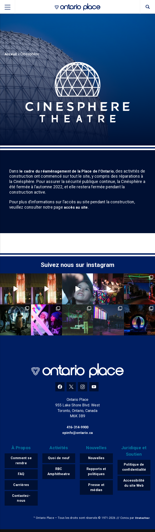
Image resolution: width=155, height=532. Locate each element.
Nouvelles (96, 458)
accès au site (76, 207)
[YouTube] (94, 387)
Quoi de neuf (58, 458)
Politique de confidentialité (135, 468)
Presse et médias (96, 489)
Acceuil (11, 54)
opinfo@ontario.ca (77, 432)
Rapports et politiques (96, 472)
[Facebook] (60, 387)
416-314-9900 (77, 427)
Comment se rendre (21, 461)
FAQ (21, 475)
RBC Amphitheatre (59, 472)
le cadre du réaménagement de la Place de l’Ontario (68, 171)
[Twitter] (71, 387)
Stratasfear (142, 520)
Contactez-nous (21, 500)
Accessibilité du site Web (134, 484)
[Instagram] (82, 387)
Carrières (21, 486)
